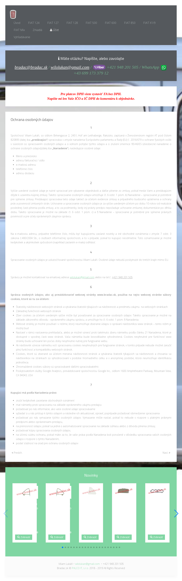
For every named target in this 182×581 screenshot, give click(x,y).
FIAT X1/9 (149, 23)
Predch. (17, 452)
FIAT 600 (110, 23)
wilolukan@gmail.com (70, 67)
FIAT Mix (19, 30)
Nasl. (166, 452)
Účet (54, 30)
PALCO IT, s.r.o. (80, 568)
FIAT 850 (129, 23)
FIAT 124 (33, 23)
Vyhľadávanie (22, 37)
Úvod (17, 23)
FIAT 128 (72, 23)
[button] (62, 547)
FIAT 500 (91, 23)
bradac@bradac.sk (31, 67)
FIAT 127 (53, 23)
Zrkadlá (37, 30)
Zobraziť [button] (23, 537)
